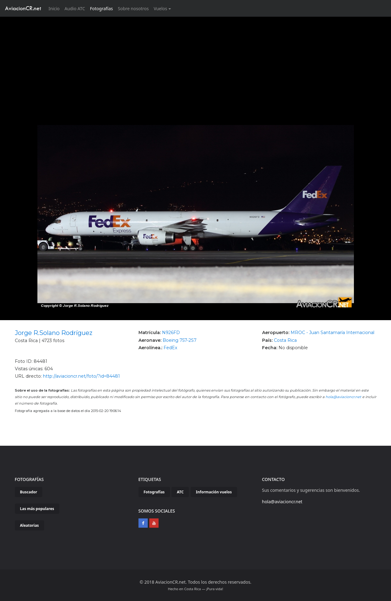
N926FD (171, 332)
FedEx (170, 347)
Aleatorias (29, 525)
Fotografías (101, 8)
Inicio (55, 8)
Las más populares (37, 508)
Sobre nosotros (133, 8)
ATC (180, 492)
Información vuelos (214, 492)
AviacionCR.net (23, 8)
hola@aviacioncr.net (343, 397)
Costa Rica (285, 340)
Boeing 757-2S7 (180, 340)
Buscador (28, 492)
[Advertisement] (195, 63)
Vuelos (160, 8)
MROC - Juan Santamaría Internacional (332, 332)
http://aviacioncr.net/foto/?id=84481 (81, 376)
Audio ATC (75, 8)
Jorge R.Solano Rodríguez (53, 333)
